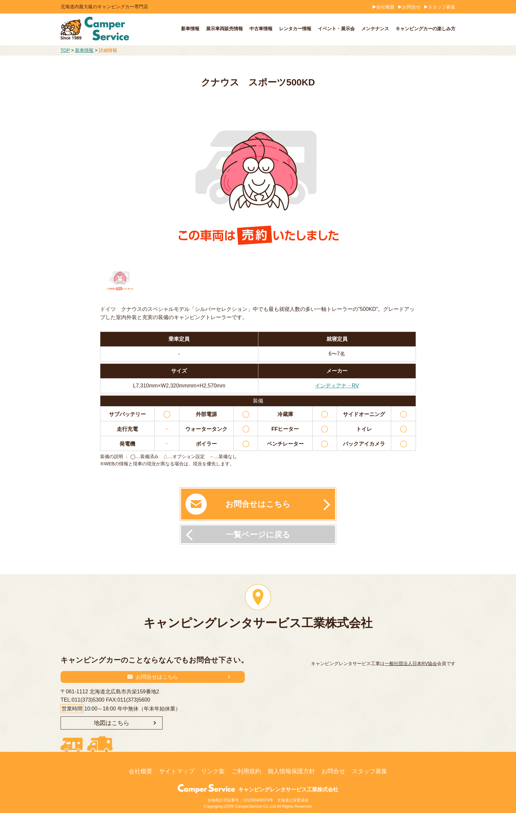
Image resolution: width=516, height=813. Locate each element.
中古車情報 (260, 28)
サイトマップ (176, 771)
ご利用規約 (246, 771)
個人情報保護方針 (291, 771)
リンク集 (213, 771)
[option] (258, 180)
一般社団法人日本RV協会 (411, 663)
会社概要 (385, 7)
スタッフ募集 (441, 7)
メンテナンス (375, 28)
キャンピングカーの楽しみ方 (425, 28)
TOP (65, 50)
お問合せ (411, 7)
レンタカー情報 (295, 28)
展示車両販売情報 (224, 28)
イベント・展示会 (336, 28)
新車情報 (190, 28)
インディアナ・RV (337, 385)
